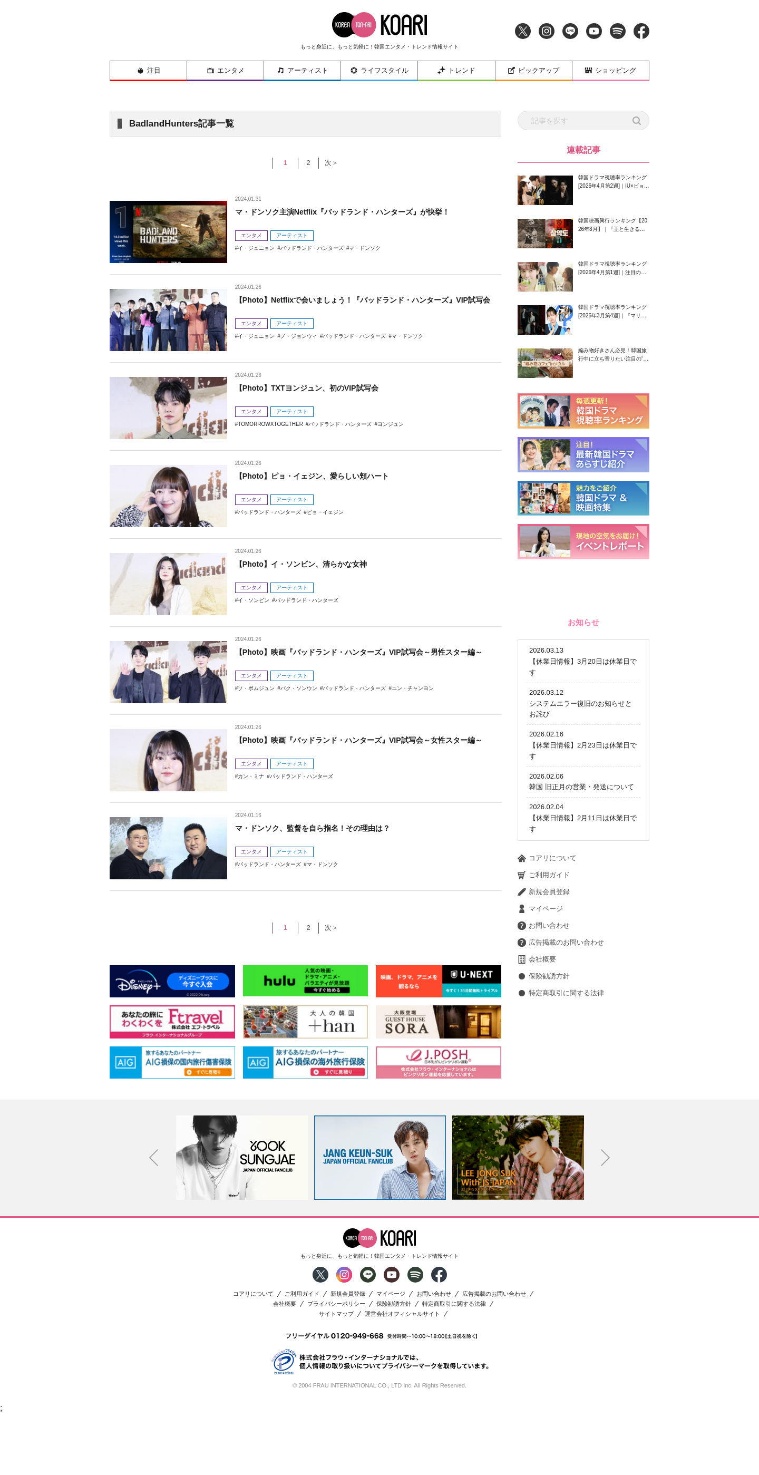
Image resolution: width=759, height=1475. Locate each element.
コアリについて (547, 999)
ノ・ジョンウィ (298, 350)
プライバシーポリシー (336, 1364)
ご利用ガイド (544, 1016)
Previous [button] (154, 1218)
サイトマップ (336, 1374)
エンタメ (226, 70)
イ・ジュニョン (256, 248)
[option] (242, 1218)
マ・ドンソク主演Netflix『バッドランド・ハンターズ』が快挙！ (357, 211)
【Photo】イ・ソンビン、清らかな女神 (310, 563)
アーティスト (302, 70)
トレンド (456, 70)
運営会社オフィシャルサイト (402, 1374)
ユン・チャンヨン (413, 702)
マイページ (540, 1050)
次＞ (336, 163)
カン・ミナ (251, 790)
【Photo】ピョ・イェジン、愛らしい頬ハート (323, 475)
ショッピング (610, 70)
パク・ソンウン (298, 702)
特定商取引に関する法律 (561, 1134)
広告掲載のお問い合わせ (561, 1084)
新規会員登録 (544, 1033)
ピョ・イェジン (325, 512)
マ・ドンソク (365, 248)
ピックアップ (533, 70)
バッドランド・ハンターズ (312, 248)
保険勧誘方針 (544, 1117)
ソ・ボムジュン (256, 702)
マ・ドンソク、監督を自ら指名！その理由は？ (323, 827)
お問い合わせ (544, 1067)
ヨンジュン (390, 424)
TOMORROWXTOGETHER (270, 424)
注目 (149, 70)
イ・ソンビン (253, 600)
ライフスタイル (379, 70)
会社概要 (537, 1100)
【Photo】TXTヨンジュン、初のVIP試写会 (316, 387)
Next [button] (605, 1218)
